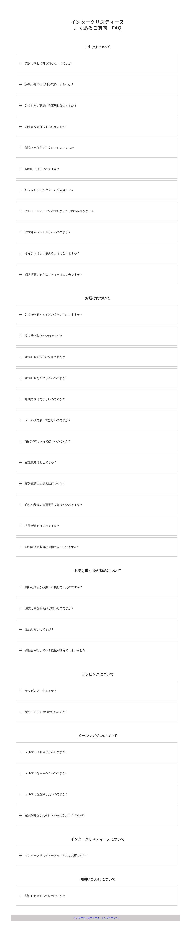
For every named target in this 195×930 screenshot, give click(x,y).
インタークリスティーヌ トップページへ (96, 917)
